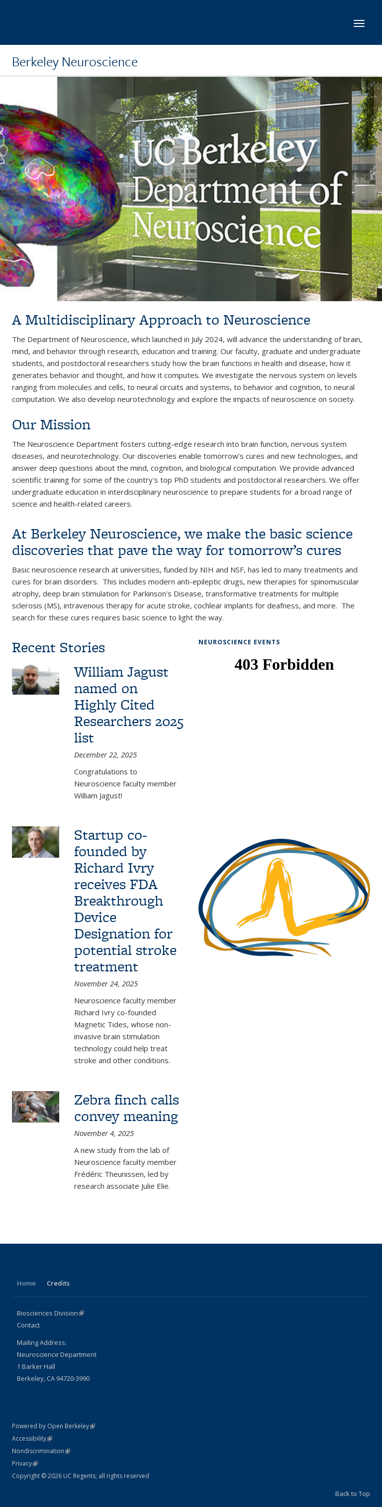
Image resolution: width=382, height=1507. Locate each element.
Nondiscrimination (41, 1451)
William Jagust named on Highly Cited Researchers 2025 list (129, 704)
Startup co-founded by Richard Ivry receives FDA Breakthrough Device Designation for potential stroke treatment (125, 900)
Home (26, 1283)
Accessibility (32, 1438)
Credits (58, 1283)
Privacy (25, 1463)
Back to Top (352, 1493)
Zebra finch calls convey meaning (126, 1107)
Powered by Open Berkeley (53, 1426)
